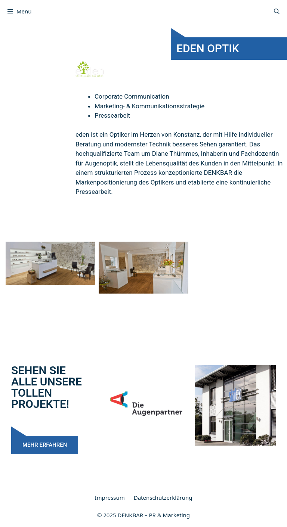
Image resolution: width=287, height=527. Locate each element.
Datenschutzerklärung (163, 497)
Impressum (109, 497)
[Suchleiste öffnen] (276, 11)
